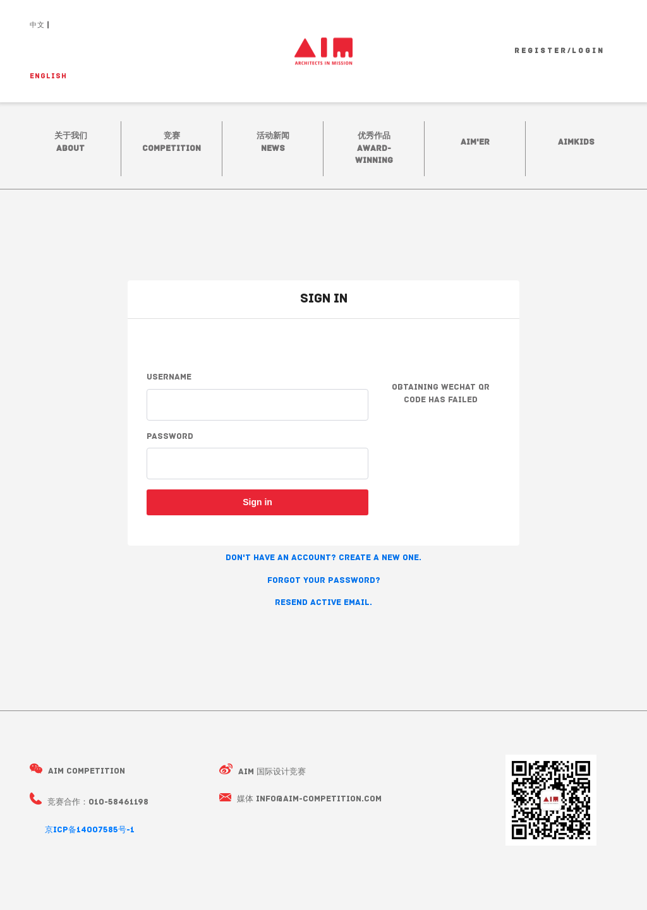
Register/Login (559, 51)
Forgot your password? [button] (323, 581)
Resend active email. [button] (323, 603)
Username (169, 377)
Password (170, 437)
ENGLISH (48, 76)
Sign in (257, 502)
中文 (37, 25)
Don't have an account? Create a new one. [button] (323, 558)
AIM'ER (475, 142)
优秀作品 (374, 148)
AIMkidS (576, 142)
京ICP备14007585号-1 (90, 830)
